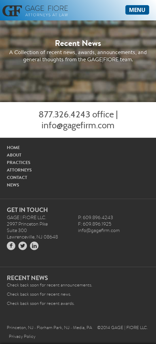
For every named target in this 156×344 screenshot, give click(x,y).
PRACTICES (18, 162)
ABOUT (14, 155)
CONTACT (17, 177)
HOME (13, 147)
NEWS (13, 185)
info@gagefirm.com (78, 125)
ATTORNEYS (19, 170)
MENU (137, 10)
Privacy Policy (22, 336)
